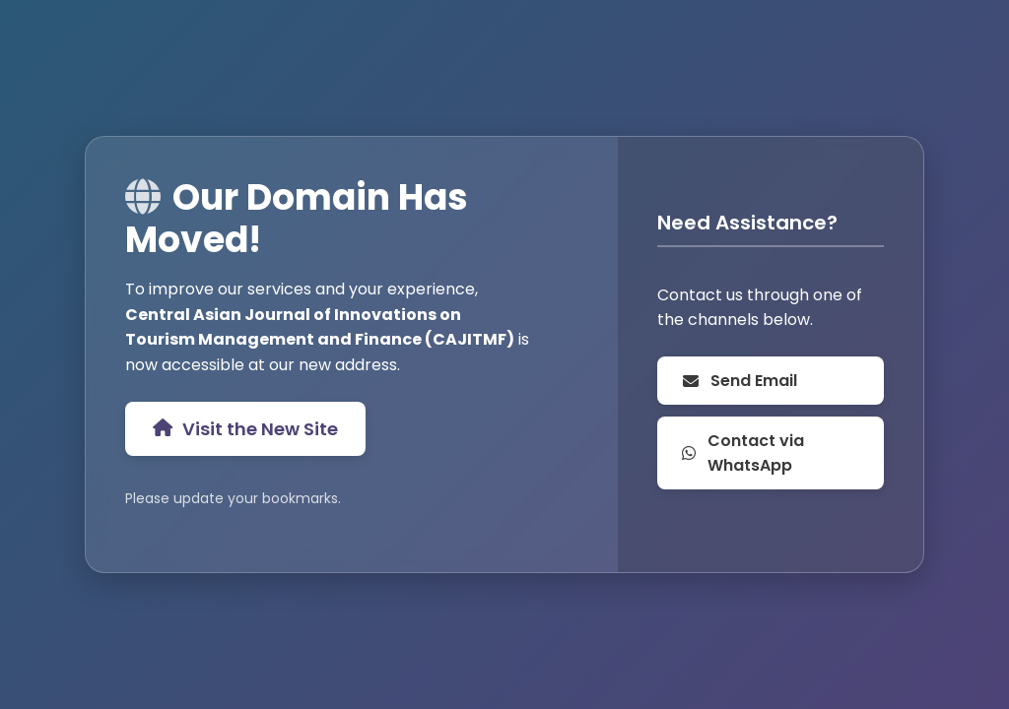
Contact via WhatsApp (742, 453)
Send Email (739, 380)
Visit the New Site (245, 429)
